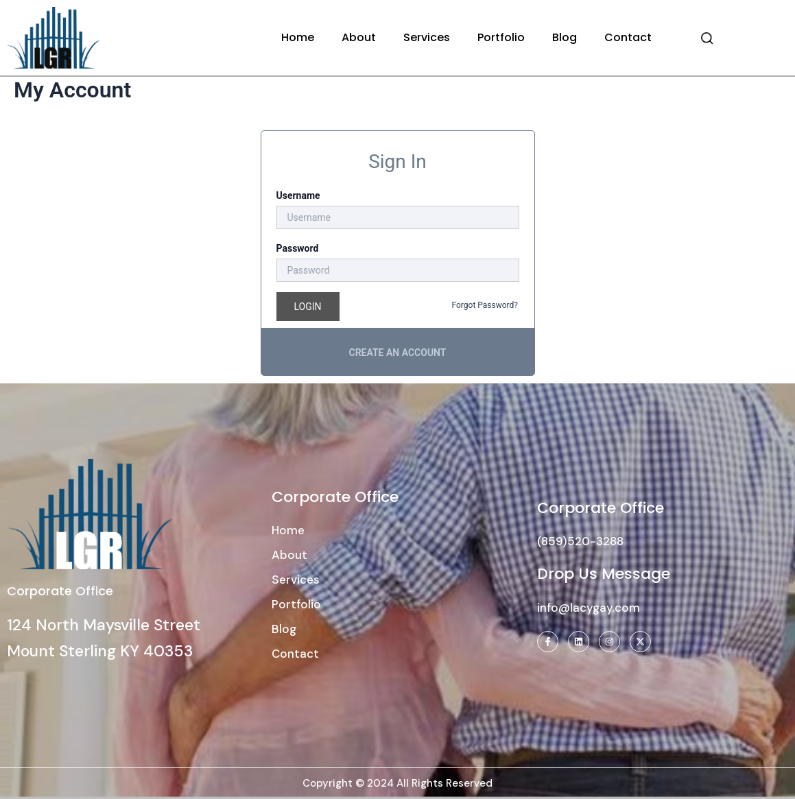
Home (297, 37)
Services (426, 37)
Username (298, 195)
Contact (628, 37)
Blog (564, 37)
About (359, 37)
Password (297, 248)
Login (308, 306)
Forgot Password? (485, 305)
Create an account (398, 352)
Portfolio (501, 37)
